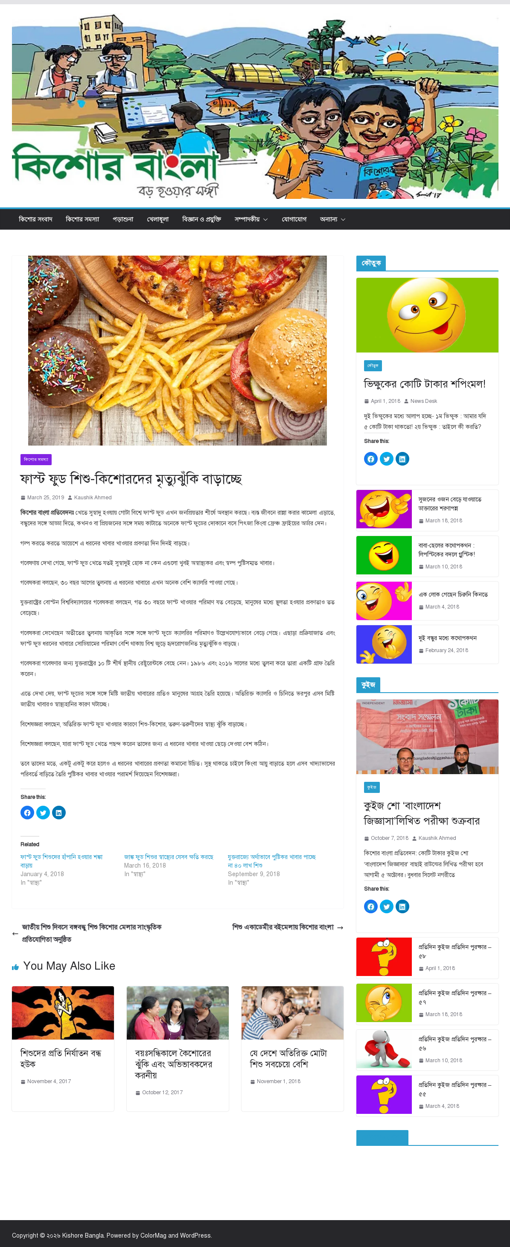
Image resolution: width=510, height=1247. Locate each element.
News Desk (424, 401)
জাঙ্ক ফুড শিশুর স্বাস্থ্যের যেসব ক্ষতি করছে (168, 857)
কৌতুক (373, 365)
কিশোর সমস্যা (82, 219)
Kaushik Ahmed (93, 498)
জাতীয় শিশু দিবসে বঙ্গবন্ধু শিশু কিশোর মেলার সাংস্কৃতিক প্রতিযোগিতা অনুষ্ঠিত (86, 933)
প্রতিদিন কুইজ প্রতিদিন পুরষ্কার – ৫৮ (455, 952)
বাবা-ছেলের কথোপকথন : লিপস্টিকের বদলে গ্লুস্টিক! (447, 550)
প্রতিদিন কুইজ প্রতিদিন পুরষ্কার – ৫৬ (455, 1044)
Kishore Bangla (83, 1235)
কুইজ (371, 787)
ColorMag (153, 1235)
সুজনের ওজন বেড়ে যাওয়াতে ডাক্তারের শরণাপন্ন (450, 504)
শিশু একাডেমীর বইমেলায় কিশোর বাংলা (288, 927)
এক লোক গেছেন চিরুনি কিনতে (453, 594)
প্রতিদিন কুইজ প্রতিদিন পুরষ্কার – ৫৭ (455, 998)
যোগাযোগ (294, 219)
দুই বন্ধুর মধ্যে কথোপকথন (448, 638)
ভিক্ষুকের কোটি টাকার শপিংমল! (425, 384)
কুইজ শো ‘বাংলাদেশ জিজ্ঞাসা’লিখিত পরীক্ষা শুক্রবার (422, 813)
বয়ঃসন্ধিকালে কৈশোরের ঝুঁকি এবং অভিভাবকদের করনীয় (174, 1064)
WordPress (195, 1235)
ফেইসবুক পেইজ (382, 1137)
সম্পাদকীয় (247, 219)
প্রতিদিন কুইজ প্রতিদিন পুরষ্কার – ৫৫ (455, 1089)
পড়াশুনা (123, 219)
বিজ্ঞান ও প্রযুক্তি (201, 219)
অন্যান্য (328, 219)
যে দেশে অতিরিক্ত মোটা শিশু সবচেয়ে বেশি (288, 1059)
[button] (263, 219)
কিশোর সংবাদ (35, 219)
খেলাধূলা (158, 219)
